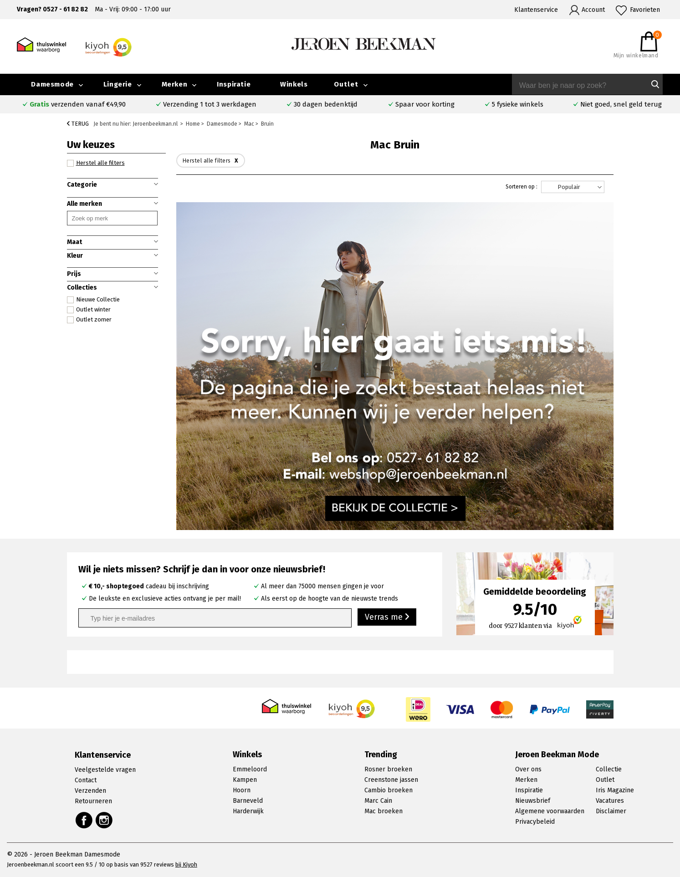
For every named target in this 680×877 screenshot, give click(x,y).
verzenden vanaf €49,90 (78, 104)
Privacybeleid (535, 822)
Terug (78, 123)
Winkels (293, 84)
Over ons (528, 769)
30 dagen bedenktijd (326, 104)
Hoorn (242, 790)
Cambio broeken (388, 790)
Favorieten (645, 10)
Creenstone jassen (391, 780)
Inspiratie (234, 84)
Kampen (245, 780)
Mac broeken (383, 811)
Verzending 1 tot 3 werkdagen (209, 104)
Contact (86, 780)
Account (593, 10)
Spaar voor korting (425, 104)
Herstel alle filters (96, 163)
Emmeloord (250, 769)
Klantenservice (536, 10)
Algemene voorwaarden (549, 811)
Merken (175, 84)
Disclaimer (611, 811)
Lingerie (117, 84)
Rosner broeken (388, 769)
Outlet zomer (89, 319)
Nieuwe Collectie (93, 299)
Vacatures (610, 801)
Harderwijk (248, 811)
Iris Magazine (615, 790)
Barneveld (248, 801)
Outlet (346, 84)
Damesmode (52, 84)
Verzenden (90, 791)
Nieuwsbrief (532, 801)
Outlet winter (89, 309)
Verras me (387, 617)
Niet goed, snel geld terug (621, 104)
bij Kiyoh (186, 864)
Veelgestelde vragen (105, 770)
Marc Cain (378, 801)
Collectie (609, 769)
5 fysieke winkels (517, 104)
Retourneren (93, 801)
